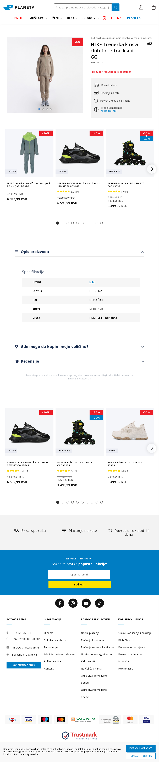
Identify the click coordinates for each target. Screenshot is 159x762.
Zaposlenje (51, 647)
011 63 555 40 (22, 633)
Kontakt (49, 668)
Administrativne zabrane (59, 654)
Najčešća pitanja (91, 668)
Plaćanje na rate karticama (97, 647)
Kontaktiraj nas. (109, 110)
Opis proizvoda (34, 251)
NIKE (92, 282)
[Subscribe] (79, 584)
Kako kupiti (88, 661)
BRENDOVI (89, 18)
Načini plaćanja (90, 633)
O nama (48, 633)
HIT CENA (112, 18)
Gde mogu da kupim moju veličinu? (54, 346)
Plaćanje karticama (93, 640)
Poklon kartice (53, 661)
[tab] (79, 251)
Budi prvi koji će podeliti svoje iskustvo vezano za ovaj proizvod (121, 38)
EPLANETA (133, 18)
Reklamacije (125, 668)
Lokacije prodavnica (24, 654)
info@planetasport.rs (26, 647)
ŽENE (55, 18)
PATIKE (19, 18)
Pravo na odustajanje (131, 647)
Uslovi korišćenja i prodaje (135, 633)
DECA (71, 18)
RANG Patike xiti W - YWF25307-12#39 (126, 464)
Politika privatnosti (56, 640)
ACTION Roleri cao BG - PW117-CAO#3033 (126, 185)
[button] (142, 7)
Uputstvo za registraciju (96, 654)
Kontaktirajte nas (24, 665)
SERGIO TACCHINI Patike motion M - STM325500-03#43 (78, 185)
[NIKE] (149, 45)
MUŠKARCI (37, 18)
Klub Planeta (126, 640)
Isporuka (123, 661)
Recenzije (29, 361)
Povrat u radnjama (130, 654)
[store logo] (18, 7)
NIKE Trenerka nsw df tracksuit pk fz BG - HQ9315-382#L (29, 185)
